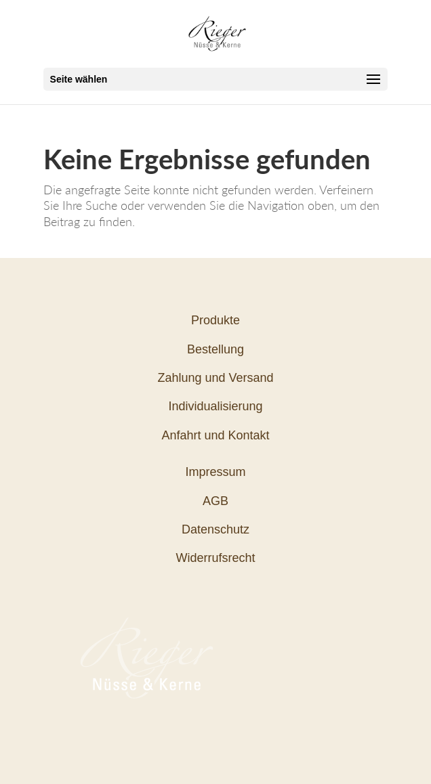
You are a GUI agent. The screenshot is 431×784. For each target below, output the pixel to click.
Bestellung (215, 349)
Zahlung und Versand (215, 378)
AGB (215, 501)
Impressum (215, 472)
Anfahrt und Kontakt (215, 435)
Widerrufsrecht (215, 558)
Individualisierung (215, 406)
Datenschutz (215, 529)
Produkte (215, 320)
